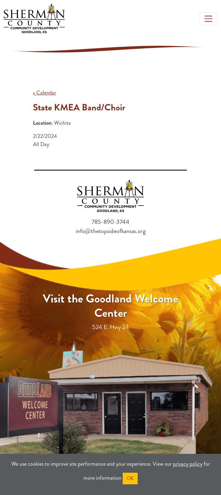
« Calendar (44, 93)
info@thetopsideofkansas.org (111, 231)
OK (130, 478)
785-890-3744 (110, 221)
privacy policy (187, 464)
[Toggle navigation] (208, 18)
